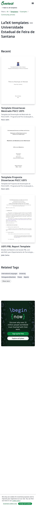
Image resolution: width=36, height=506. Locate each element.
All (7, 12)
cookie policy (16, 501)
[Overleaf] (7, 3)
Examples (23, 12)
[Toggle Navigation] (32, 3)
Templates (14, 12)
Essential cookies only (10, 503)
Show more (6, 281)
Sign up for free (18, 334)
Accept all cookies (25, 504)
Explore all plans (18, 338)
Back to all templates (9, 8)
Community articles (8, 15)
